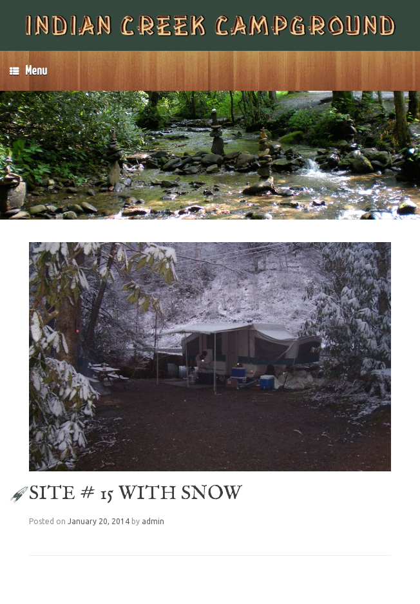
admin (153, 521)
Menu (28, 70)
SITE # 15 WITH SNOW (135, 494)
